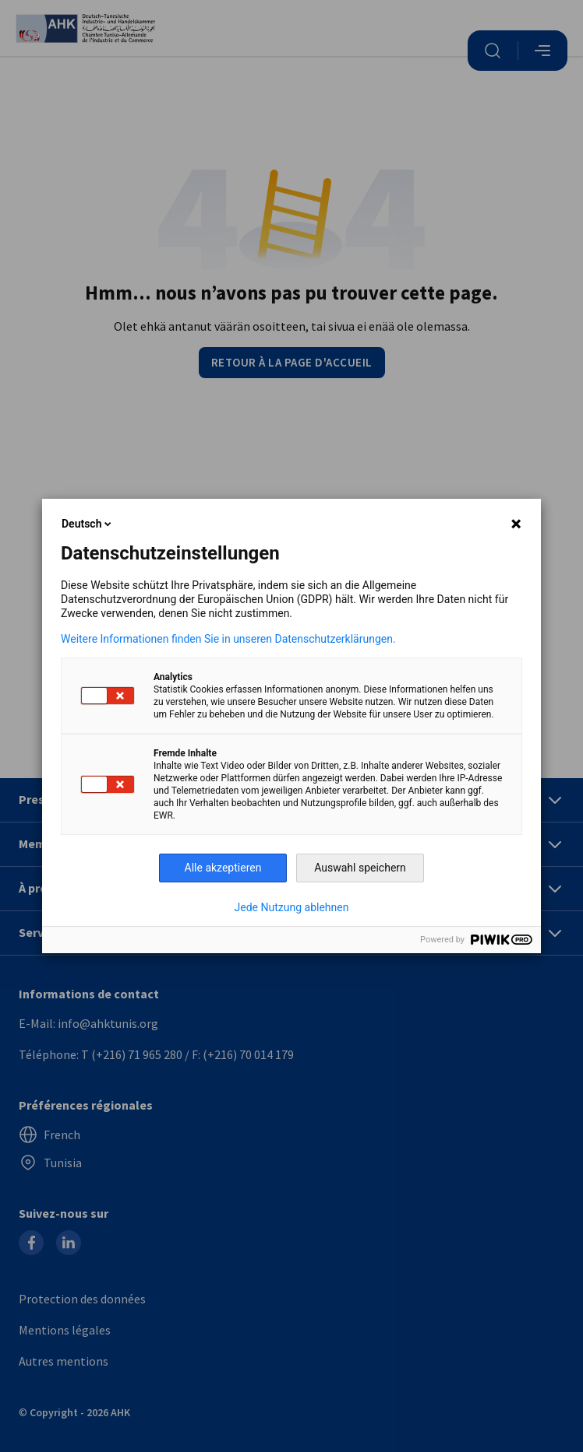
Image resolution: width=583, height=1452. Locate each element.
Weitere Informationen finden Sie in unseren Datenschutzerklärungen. (228, 639)
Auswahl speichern (360, 867)
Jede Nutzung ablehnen (292, 907)
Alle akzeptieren (223, 867)
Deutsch (88, 523)
